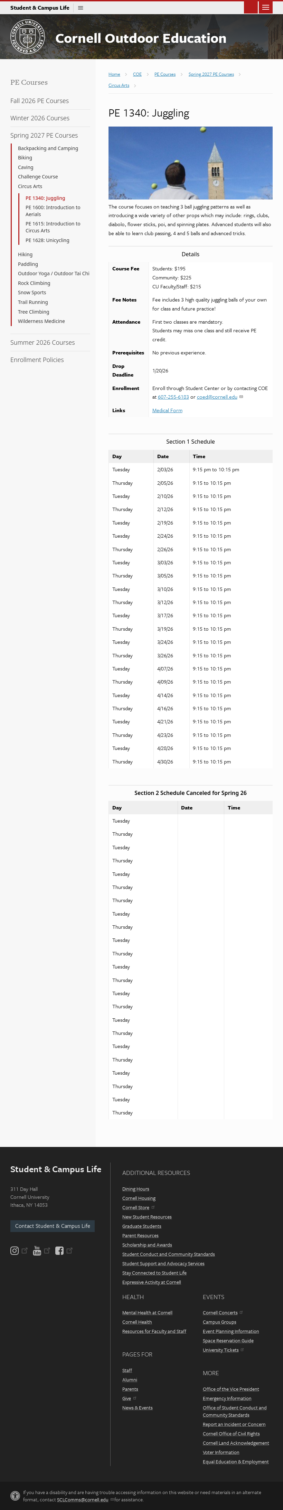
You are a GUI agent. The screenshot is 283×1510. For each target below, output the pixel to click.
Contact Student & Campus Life (52, 1226)
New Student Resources (147, 1216)
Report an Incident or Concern (234, 1424)
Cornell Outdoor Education (141, 37)
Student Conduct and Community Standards (168, 1254)
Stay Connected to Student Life (154, 1272)
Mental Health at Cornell (147, 1312)
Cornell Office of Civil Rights (231, 1433)
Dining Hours (135, 1188)
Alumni (129, 1379)
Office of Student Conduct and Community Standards (235, 1411)
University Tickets (223, 1349)
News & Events (137, 1407)
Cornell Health (137, 1321)
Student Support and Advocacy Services (163, 1263)
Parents (130, 1388)
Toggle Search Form (251, 6)
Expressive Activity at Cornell (151, 1282)
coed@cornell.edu (220, 396)
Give (129, 1398)
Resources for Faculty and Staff (154, 1331)
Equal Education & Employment (236, 1461)
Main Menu (266, 6)
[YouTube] (41, 1250)
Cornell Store (138, 1207)
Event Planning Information (231, 1331)
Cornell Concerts (223, 1312)
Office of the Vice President (231, 1388)
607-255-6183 (173, 396)
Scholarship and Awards (147, 1244)
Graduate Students (141, 1226)
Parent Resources (140, 1235)
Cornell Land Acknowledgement (236, 1442)
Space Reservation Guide (228, 1340)
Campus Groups (219, 1321)
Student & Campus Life (42, 7)
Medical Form (167, 410)
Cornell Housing (138, 1198)
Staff (127, 1370)
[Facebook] (63, 1250)
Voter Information (221, 1452)
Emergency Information (227, 1398)
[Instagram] (19, 1250)
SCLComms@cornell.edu (85, 1499)
